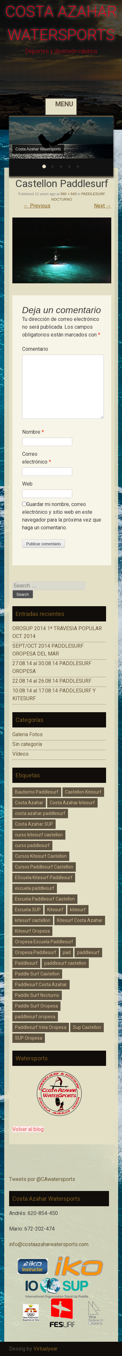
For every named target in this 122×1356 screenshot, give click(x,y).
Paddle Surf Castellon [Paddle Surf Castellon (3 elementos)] (37, 973)
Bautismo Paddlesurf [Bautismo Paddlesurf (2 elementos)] (37, 792)
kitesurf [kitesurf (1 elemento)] (78, 909)
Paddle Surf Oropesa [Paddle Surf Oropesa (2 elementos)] (36, 1005)
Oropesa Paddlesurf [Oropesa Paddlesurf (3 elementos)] (35, 952)
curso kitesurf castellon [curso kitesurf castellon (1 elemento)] (39, 834)
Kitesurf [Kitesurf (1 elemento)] (55, 909)
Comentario (35, 349)
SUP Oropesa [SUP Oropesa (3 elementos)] (28, 1038)
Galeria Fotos (27, 734)
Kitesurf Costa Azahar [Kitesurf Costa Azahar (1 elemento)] (79, 920)
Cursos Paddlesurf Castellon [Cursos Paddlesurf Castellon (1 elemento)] (44, 866)
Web (27, 484)
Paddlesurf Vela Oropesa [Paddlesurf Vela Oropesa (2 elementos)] (40, 1027)
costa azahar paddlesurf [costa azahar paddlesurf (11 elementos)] (40, 813)
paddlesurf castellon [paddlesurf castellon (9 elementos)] (65, 963)
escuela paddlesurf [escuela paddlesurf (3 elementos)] (34, 888)
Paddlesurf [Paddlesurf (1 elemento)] (26, 963)
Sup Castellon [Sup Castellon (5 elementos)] (87, 1027)
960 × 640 (68, 194)
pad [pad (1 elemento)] (67, 952)
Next (102, 206)
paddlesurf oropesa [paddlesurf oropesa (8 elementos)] (35, 1016)
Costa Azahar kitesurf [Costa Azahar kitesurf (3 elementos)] (72, 802)
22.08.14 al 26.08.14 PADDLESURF (51, 681)
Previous (36, 206)
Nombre (33, 432)
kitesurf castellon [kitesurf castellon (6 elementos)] (32, 920)
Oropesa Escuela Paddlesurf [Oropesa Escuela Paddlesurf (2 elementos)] (44, 941)
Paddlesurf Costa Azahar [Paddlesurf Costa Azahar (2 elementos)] (41, 984)
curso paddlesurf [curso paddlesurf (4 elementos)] (32, 845)
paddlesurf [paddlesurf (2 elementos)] (88, 952)
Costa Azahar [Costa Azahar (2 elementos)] (29, 802)
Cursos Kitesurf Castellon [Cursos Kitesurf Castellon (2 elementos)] (41, 856)
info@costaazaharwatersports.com (48, 1244)
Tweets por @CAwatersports (42, 1179)
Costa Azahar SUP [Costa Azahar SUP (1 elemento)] (34, 824)
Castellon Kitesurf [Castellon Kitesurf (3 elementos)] (83, 792)
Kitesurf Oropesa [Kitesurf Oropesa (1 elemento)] (32, 931)
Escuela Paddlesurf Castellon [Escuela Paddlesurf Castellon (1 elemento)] (45, 899)
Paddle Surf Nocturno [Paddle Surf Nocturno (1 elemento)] (37, 995)
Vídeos (20, 754)
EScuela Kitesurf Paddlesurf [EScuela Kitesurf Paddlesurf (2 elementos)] (44, 877)
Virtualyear (46, 1349)
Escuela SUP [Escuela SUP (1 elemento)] (28, 909)
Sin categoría (27, 744)
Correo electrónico (36, 458)
